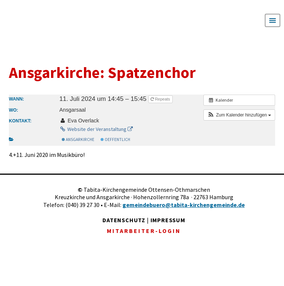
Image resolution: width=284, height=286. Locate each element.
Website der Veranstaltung (95, 129)
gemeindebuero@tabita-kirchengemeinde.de (183, 204)
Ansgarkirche (78, 139)
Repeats (161, 99)
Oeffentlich (115, 139)
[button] (239, 115)
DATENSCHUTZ (123, 220)
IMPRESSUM (168, 220)
